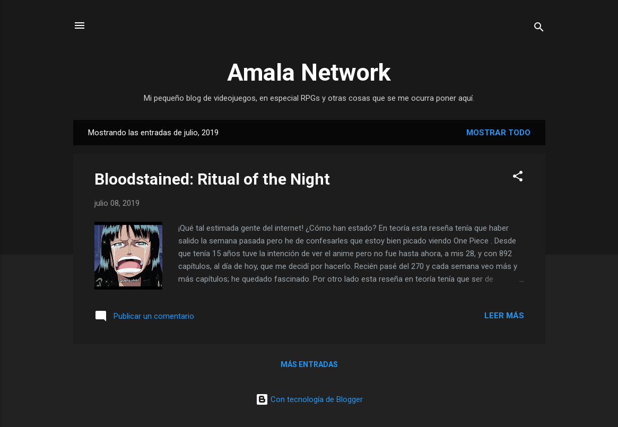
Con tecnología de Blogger (309, 399)
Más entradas (309, 364)
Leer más (504, 315)
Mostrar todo (498, 132)
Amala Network (309, 72)
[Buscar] (539, 29)
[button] (517, 178)
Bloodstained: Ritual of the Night (212, 179)
